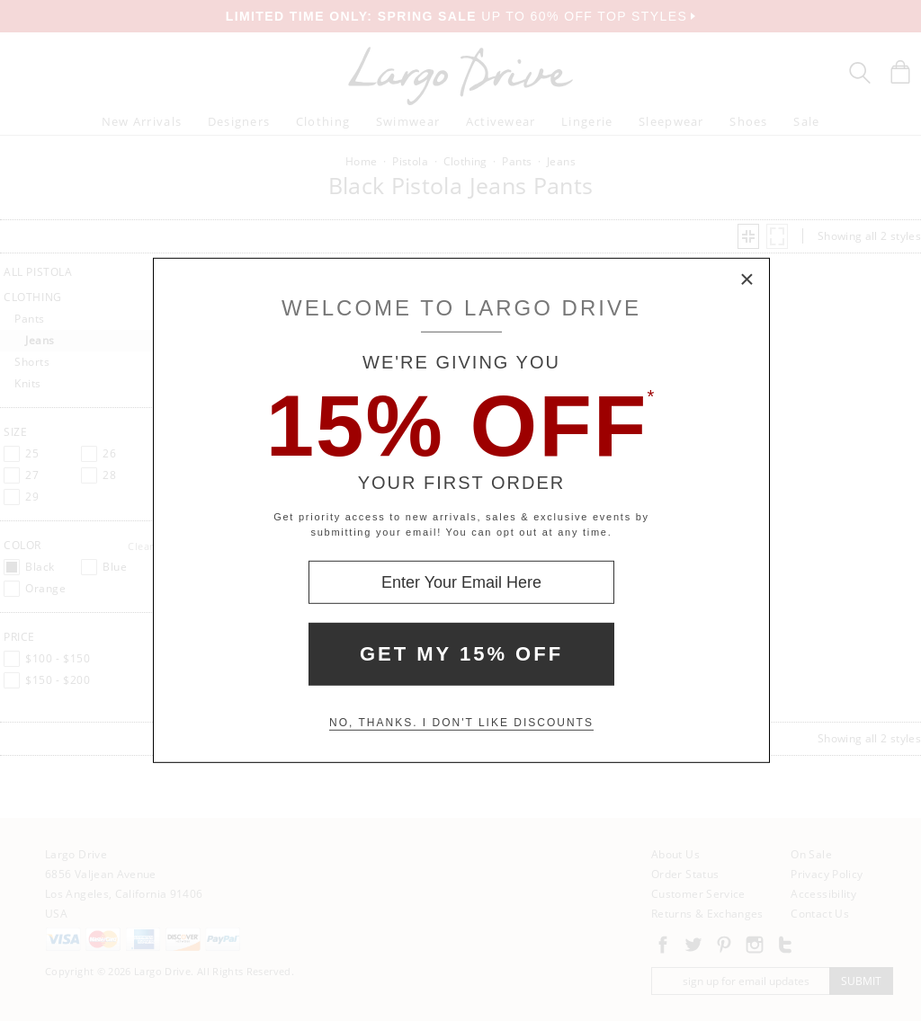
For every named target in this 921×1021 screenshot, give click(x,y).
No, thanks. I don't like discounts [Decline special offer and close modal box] (461, 722)
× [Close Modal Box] (747, 280)
